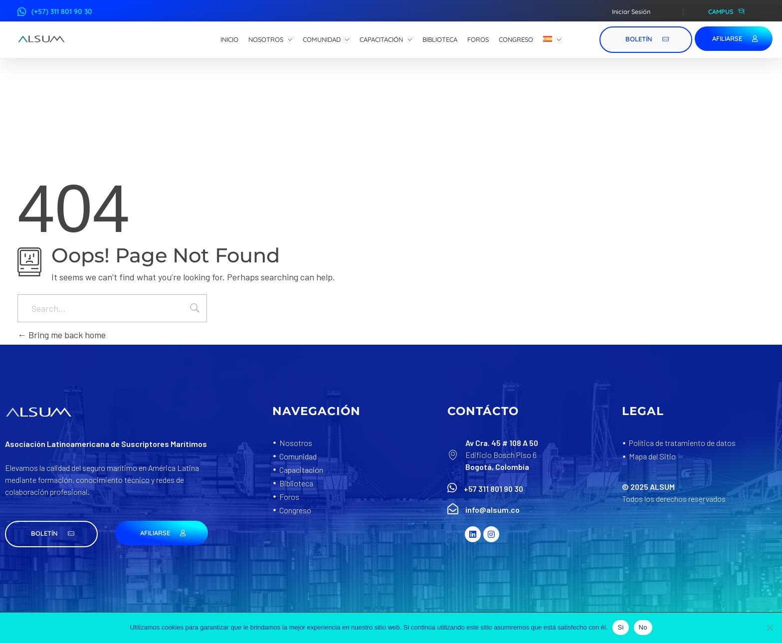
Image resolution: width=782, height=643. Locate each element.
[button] (51, 534)
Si (620, 627)
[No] (770, 628)
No (643, 627)
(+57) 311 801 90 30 (61, 11)
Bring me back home (61, 334)
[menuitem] (552, 40)
